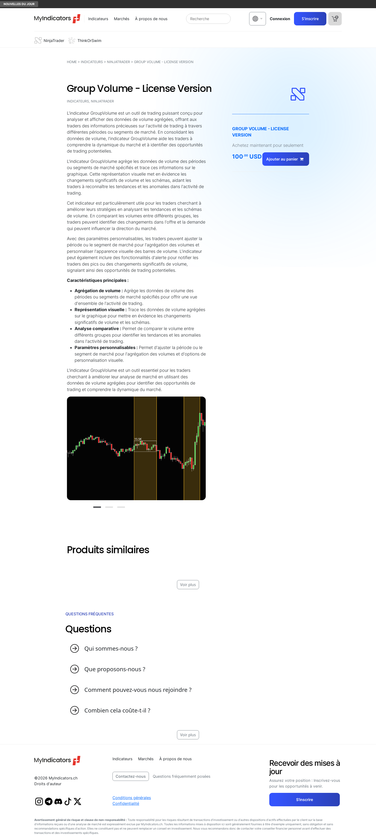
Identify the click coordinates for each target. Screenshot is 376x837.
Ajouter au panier (285, 159)
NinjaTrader (118, 62)
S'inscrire (310, 18)
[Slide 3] (121, 507)
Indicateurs (92, 62)
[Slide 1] (97, 507)
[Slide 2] (109, 507)
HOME (72, 62)
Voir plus (188, 584)
